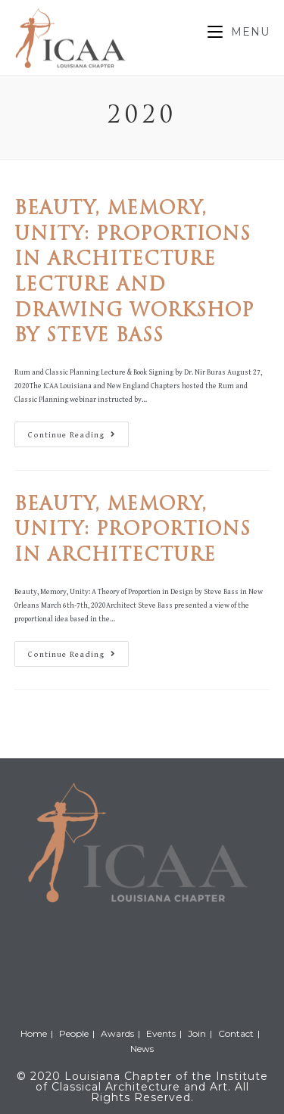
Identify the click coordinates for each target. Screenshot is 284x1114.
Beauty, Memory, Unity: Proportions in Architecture (132, 530)
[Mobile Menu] (239, 32)
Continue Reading (78, 437)
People (74, 1033)
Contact (236, 1033)
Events (161, 1033)
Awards (117, 1033)
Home (33, 1033)
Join (197, 1033)
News (142, 1048)
